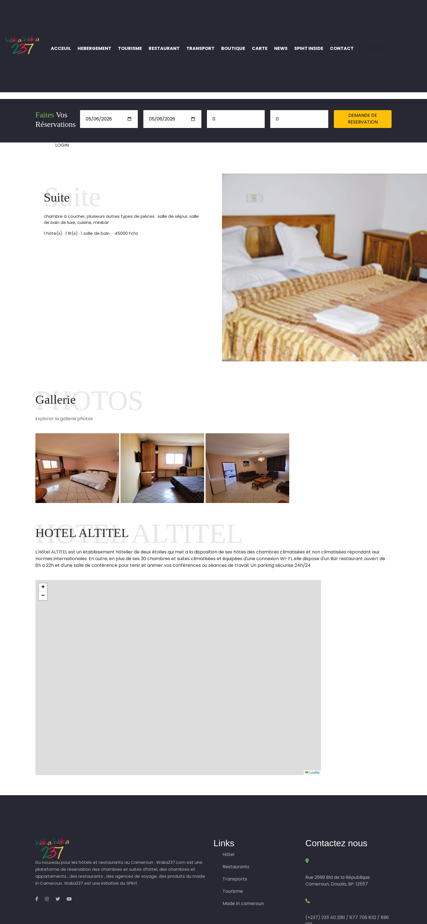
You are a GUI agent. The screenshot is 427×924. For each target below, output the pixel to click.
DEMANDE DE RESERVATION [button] (363, 118)
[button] (43, 587)
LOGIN (62, 145)
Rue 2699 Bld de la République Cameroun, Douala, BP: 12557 (337, 880)
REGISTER (375, 48)
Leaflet (312, 773)
